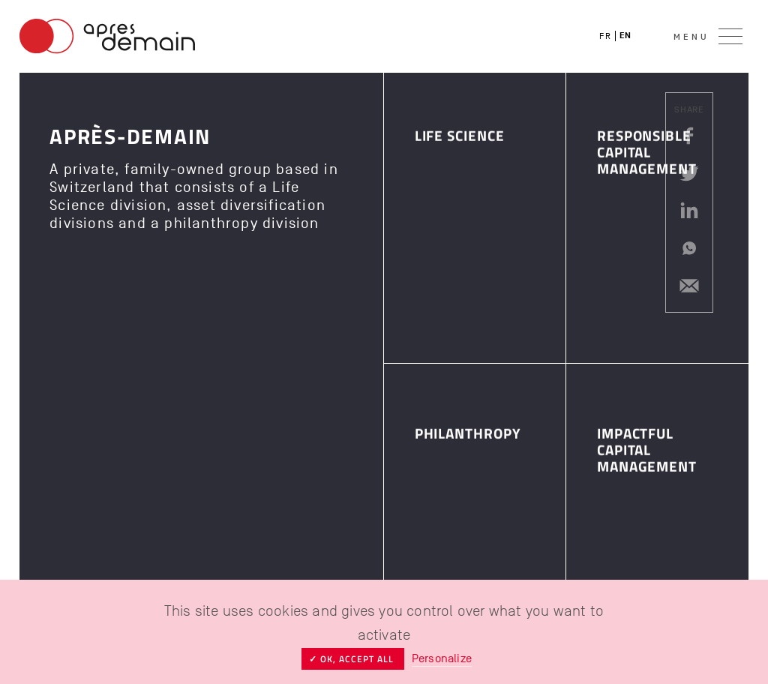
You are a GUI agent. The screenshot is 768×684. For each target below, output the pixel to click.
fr (605, 36)
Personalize (442, 658)
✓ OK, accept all (353, 659)
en (626, 35)
